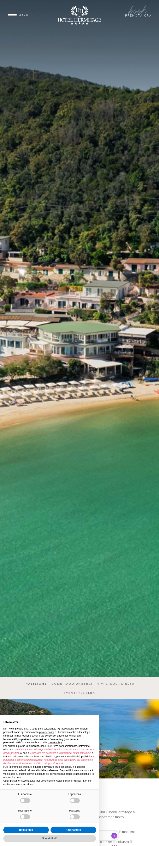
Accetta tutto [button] (73, 829)
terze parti (58, 746)
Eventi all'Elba (79, 693)
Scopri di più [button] (49, 838)
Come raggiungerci (72, 684)
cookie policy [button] (55, 742)
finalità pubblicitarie (83, 756)
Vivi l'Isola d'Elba (116, 684)
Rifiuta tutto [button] (26, 829)
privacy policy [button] (46, 732)
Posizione (36, 684)
